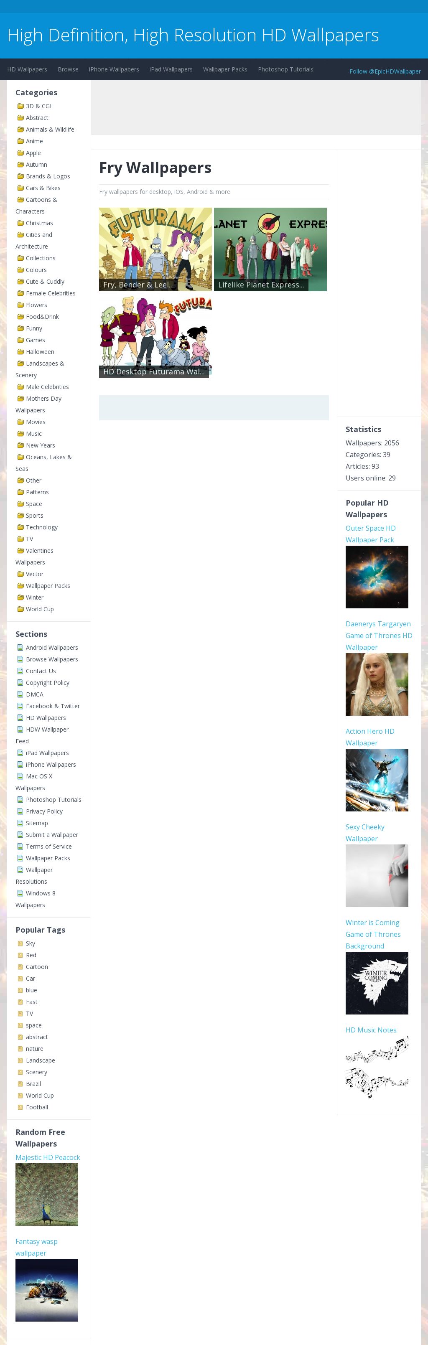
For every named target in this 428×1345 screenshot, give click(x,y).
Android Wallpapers (52, 647)
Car (30, 978)
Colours (36, 270)
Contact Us (41, 671)
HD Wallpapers (27, 69)
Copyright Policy (47, 682)
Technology (42, 527)
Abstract (37, 118)
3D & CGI (38, 106)
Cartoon (37, 967)
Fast (32, 1002)
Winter (34, 597)
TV (29, 539)
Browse (68, 69)
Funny (34, 328)
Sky (30, 943)
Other (33, 480)
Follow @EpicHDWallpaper (385, 71)
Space (34, 504)
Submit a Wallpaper (52, 835)
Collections (41, 258)
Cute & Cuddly (45, 281)
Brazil (33, 1084)
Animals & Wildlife (50, 129)
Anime (34, 141)
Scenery (36, 1072)
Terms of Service (49, 846)
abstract (37, 1037)
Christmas (39, 223)
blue (31, 990)
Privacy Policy (44, 811)
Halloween (40, 352)
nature (34, 1049)
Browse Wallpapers (52, 659)
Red (31, 955)
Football (37, 1107)
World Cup (40, 609)
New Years (40, 445)
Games (35, 340)
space (34, 1025)
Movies (36, 422)
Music (34, 433)
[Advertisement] (159, 8)
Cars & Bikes (43, 188)
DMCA (34, 694)
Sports (34, 515)
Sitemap (37, 823)
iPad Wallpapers (171, 69)
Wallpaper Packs (225, 69)
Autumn (36, 164)
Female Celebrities (51, 293)
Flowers (36, 305)
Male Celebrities (47, 387)
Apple (33, 153)
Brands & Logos (48, 176)
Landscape (40, 1060)
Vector (34, 574)
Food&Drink (42, 316)
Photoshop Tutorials (285, 69)
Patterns (37, 492)
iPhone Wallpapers (114, 69)
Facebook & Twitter (53, 706)
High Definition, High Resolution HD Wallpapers (193, 34)
